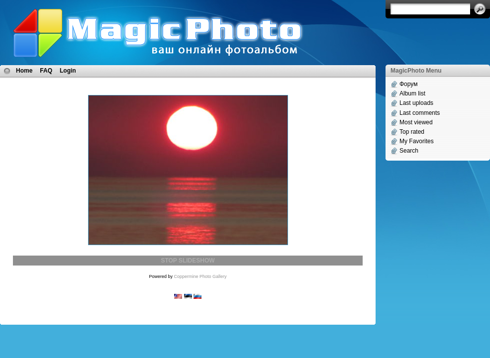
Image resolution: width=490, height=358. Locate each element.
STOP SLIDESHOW (187, 260)
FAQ (46, 70)
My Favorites (416, 141)
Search (408, 150)
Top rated (411, 131)
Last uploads (416, 102)
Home (24, 70)
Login (68, 70)
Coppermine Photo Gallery (200, 276)
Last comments (419, 112)
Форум (408, 84)
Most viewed (416, 122)
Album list (412, 93)
